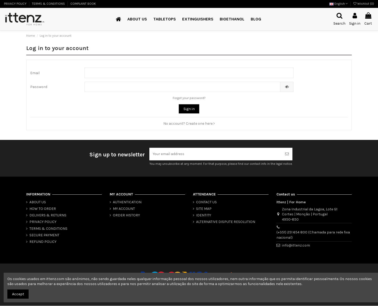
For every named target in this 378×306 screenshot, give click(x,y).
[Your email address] (215, 154)
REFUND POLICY (42, 242)
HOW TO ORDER (42, 209)
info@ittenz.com (296, 245)
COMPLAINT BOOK (83, 4)
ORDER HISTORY (126, 215)
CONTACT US (206, 202)
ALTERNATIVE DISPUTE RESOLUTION (225, 222)
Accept (18, 294)
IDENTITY (203, 215)
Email (35, 73)
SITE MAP (204, 209)
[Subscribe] (286, 154)
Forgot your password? (189, 98)
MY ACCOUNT (124, 209)
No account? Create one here (189, 124)
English (338, 4)
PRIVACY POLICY (15, 4)
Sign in (189, 109)
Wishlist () (363, 4)
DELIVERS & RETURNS (47, 215)
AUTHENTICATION (127, 202)
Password (38, 87)
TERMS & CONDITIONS (49, 4)
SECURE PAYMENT (44, 235)
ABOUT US (37, 202)
